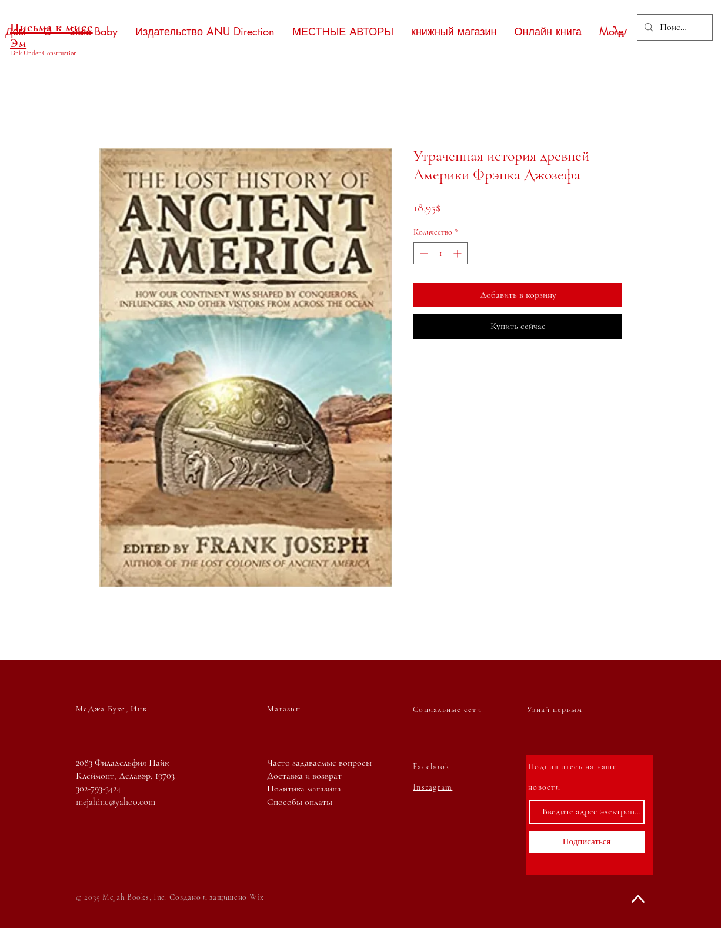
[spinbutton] (440, 253)
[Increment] (458, 253)
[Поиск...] (673, 27)
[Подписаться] (586, 842)
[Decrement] (422, 253)
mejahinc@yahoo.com (115, 802)
